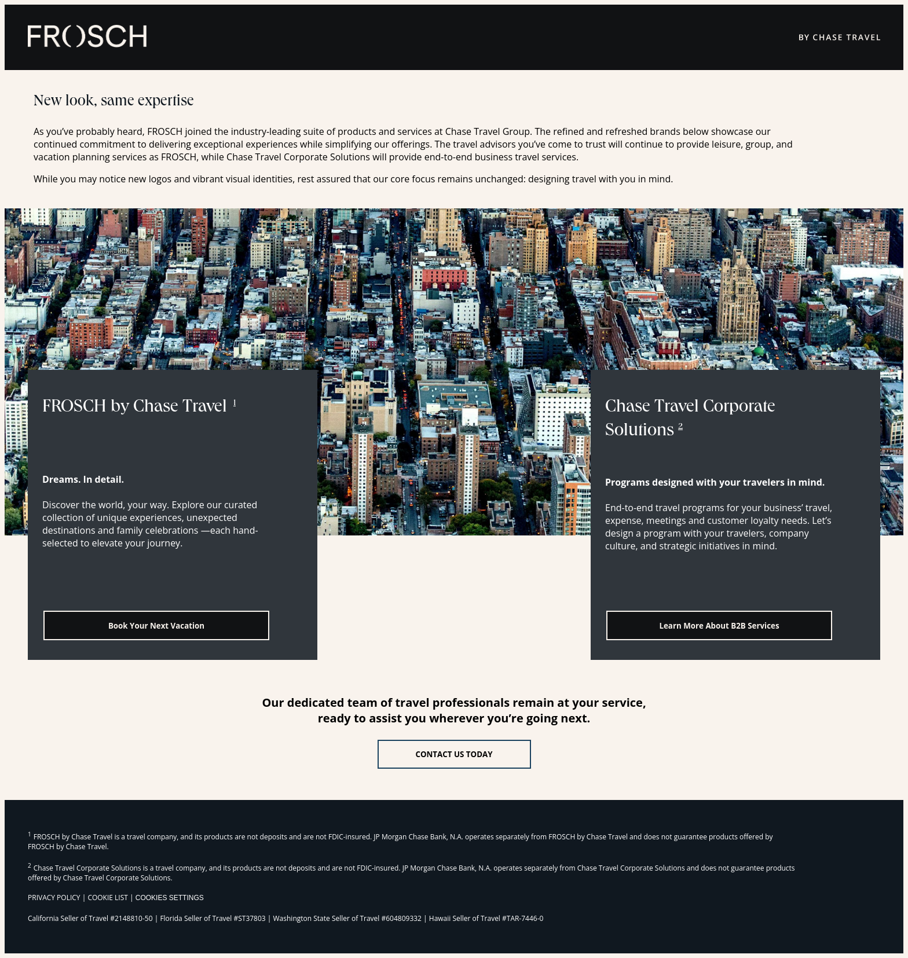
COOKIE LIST (107, 897)
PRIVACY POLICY (54, 897)
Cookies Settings (170, 898)
